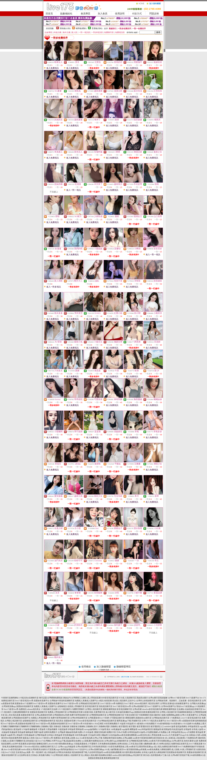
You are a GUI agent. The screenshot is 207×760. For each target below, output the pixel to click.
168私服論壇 (116, 729)
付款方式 (137, 13)
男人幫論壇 (18, 735)
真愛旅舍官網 (69, 721)
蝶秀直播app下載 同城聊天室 (129, 721)
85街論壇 (130, 723)
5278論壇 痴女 (104, 729)
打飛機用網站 (35, 726)
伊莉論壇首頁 (193, 726)
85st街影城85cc (177, 723)
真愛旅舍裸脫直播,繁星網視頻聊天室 (103, 758)
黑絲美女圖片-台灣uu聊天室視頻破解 (152, 698)
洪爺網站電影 (104, 726)
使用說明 (120, 13)
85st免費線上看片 (199, 723)
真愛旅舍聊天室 (27, 715)
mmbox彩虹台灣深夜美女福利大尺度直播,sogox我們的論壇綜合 (47, 749)
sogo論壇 (125, 729)
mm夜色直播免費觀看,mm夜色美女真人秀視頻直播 (140, 735)
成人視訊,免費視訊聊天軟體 (165, 746)
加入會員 (102, 13)
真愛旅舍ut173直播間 (23, 703)
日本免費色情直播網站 (107, 744)
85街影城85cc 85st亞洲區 (93, 723)
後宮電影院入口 (157, 726)
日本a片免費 (121, 732)
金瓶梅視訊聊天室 (30, 721)
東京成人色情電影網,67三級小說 (156, 755)
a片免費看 (191, 732)
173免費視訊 (175, 718)
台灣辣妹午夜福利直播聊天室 (62, 701)
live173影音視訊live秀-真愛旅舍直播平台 (32, 701)
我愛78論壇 (38, 732)
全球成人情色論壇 (54, 735)
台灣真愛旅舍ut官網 (60, 715)
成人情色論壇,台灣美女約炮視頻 (57, 752)
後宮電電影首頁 (143, 726)
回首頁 (49, 13)
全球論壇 (187, 729)
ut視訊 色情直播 (105, 701)
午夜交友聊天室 (131, 715)
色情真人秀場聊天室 (76, 706)
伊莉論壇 (71, 729)
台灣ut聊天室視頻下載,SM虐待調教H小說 (188, 755)
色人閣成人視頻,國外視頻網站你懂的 (96, 755)
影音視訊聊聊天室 (124, 709)
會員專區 (85, 13)
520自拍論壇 (113, 735)
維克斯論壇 (166, 729)
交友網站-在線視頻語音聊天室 (189, 709)
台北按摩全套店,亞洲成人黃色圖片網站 (33, 755)
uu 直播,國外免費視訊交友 (93, 741)
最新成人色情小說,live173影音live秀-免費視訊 (42, 738)
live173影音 (129, 703)
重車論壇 (80, 729)
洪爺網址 (114, 726)
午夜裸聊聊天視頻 (146, 715)
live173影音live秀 (40, 703)
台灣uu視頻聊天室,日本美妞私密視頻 (91, 746)
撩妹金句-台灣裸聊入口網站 (75, 698)
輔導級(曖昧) (81, 28)
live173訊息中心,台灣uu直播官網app (89, 749)
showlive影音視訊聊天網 (152, 709)
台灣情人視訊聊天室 (93, 709)
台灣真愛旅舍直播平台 (21, 718)
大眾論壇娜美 (51, 729)
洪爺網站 (82, 726)
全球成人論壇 (197, 729)
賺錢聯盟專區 (123, 666)
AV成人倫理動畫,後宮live (115, 749)
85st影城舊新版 (163, 723)
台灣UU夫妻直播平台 (189, 715)
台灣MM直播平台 (168, 706)
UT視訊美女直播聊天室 (29, 698)
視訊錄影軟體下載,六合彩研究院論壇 (87, 752)
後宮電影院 (123, 726)
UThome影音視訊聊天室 (86, 721)
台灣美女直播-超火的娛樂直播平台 (174, 703)
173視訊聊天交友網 (49, 709)
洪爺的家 (65, 726)
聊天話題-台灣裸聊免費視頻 (51, 698)
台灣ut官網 (137, 709)
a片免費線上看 (164, 732)
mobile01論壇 (169, 726)
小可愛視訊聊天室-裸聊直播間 (122, 718)
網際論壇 (133, 729)
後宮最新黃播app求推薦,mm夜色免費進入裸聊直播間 (148, 749)
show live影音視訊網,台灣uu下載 (88, 738)
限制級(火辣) (65, 28)
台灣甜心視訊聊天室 (13, 721)
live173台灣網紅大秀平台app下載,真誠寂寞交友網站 (59, 741)
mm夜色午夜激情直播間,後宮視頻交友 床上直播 (153, 738)
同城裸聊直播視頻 (185, 712)
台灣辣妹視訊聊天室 (160, 718)
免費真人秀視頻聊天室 (57, 712)
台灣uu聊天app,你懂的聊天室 (116, 741)
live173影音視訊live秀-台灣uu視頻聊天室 (130, 706)
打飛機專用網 (104, 670)
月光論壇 (92, 735)
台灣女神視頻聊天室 (78, 718)
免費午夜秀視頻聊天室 (79, 715)
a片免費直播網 (151, 732)
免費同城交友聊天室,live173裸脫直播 (187, 744)
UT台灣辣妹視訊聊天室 (106, 721)
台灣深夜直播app (9, 706)
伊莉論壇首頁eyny (178, 732)
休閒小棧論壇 (102, 735)
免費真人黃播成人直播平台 (86, 701)
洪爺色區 (57, 726)
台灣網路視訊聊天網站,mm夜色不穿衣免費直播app (150, 741)
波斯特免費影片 (50, 732)
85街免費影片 (151, 723)
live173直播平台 (192, 698)
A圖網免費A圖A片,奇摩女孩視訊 (157, 744)
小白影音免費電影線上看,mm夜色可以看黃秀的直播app (130, 746)
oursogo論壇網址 (91, 729)
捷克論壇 (17, 729)
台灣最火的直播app (198, 703)
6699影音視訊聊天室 (109, 698)
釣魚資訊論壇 (177, 729)
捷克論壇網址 (181, 726)
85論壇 (122, 723)
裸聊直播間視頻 (109, 709)
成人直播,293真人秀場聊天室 (183, 749)
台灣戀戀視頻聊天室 (97, 715)
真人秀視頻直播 (94, 698)
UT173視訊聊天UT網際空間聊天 (71, 709)
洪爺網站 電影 (47, 726)
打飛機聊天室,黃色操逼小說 (26, 741)
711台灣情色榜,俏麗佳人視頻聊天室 (66, 755)
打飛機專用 (24, 726)
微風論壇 (157, 729)
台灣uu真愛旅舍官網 (43, 715)
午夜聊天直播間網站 (9, 698)
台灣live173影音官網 (176, 698)
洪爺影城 (73, 726)
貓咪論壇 (29, 732)
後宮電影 (132, 726)
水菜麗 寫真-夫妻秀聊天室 (94, 712)
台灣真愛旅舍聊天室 (46, 721)
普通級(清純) (97, 28)
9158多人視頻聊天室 (127, 698)
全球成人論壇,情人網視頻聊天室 (155, 752)
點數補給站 (66, 13)
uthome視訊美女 (33, 709)
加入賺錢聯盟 (103, 666)
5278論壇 (25, 729)
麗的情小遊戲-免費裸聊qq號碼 (167, 715)
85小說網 (187, 723)
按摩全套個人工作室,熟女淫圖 (130, 744)
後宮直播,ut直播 (68, 738)
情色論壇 (21, 732)
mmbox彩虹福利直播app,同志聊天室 (128, 755)
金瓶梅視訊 (62, 706)
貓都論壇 (33, 729)
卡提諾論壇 (62, 729)
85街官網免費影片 (111, 723)
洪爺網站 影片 (92, 726)
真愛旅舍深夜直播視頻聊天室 (146, 712)
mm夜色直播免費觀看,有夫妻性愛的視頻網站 (122, 752)
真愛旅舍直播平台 (55, 703)
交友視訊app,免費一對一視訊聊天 (30, 752)
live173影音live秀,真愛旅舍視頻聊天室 (19, 723)
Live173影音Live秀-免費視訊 (112, 703)
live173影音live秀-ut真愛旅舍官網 (180, 721)
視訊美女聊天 (154, 703)
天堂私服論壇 (29, 735)
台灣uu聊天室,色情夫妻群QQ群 (185, 741)
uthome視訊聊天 (141, 703)
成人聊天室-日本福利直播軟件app (120, 712)
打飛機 (4, 726)
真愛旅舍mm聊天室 (143, 718)
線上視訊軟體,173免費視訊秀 (185, 738)
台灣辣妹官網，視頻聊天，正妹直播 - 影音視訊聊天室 (178, 701)
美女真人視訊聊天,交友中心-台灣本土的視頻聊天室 (133, 701)
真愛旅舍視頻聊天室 (24, 706)
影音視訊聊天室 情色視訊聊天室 (98, 706)
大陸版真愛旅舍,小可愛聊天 (85, 744)
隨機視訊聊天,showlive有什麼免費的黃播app (54, 744)
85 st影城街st (139, 723)
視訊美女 (60, 721)
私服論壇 (13, 732)
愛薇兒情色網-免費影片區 (105, 732)
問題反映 (154, 13)
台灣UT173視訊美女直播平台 (154, 721)
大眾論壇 (41, 729)
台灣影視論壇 (40, 735)
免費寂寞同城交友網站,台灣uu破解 (117, 738)
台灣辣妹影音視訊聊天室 (89, 703)
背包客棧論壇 (68, 735)
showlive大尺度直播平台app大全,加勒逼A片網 (181, 735)
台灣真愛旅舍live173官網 (98, 718)
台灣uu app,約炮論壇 (66, 746)
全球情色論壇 (133, 732)
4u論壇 (10, 735)
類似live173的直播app (185, 706)
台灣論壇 (61, 732)
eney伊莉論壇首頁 (145, 729)
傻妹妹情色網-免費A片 (75, 732)
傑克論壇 (199, 732)
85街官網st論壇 (81, 735)
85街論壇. (90, 732)
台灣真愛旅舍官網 (74, 712)
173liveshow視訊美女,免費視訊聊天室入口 (39, 746)
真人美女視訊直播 (12, 715)
